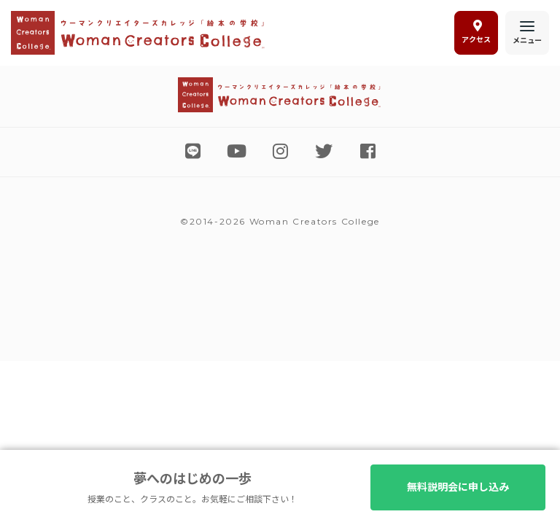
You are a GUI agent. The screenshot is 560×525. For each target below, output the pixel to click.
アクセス (476, 32)
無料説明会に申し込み (458, 487)
